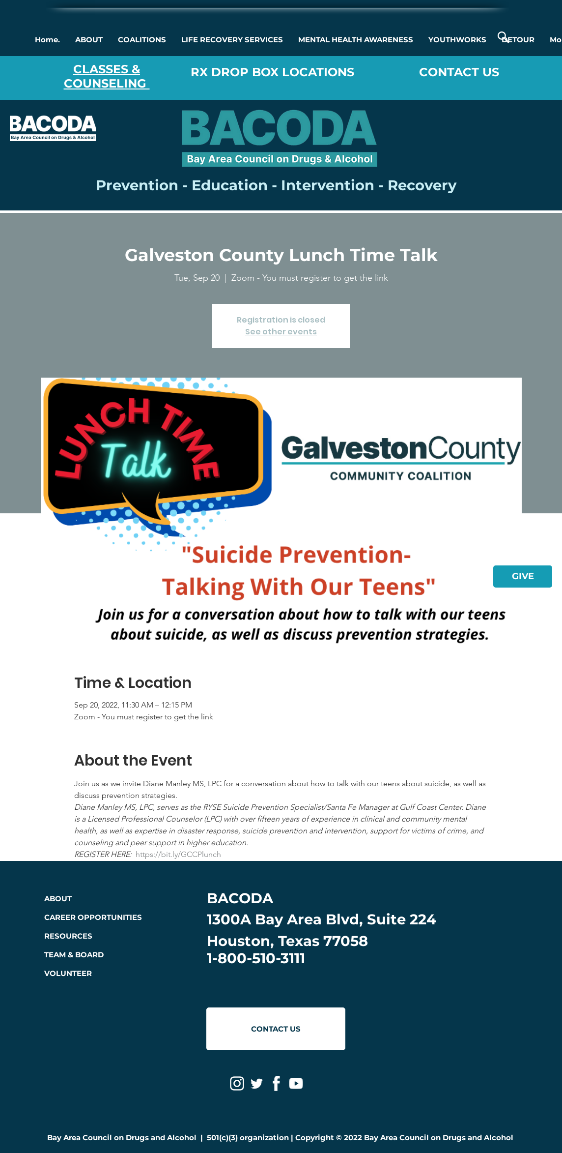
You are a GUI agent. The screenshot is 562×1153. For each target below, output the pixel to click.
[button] (88, 40)
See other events (281, 331)
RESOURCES (68, 936)
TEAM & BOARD (74, 954)
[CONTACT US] (275, 1028)
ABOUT (58, 898)
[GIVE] (522, 576)
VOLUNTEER (68, 973)
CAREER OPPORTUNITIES (93, 917)
